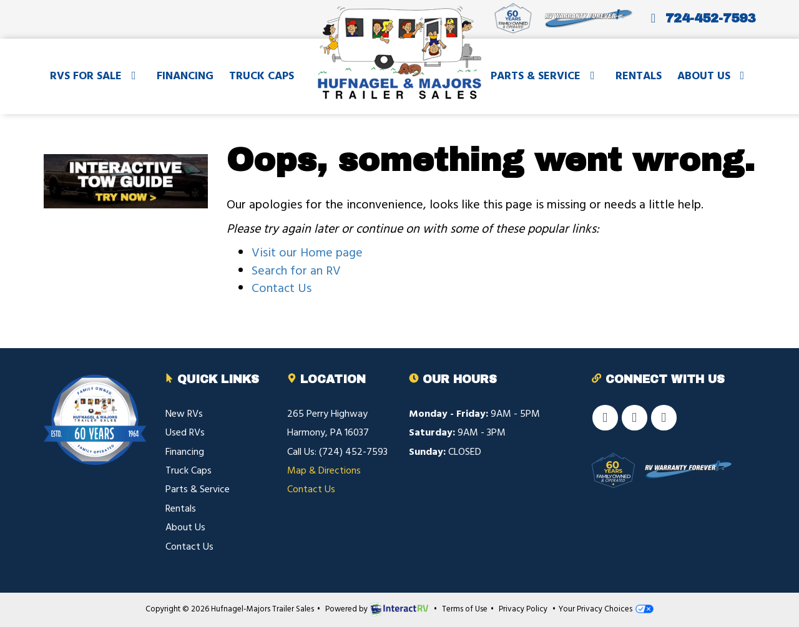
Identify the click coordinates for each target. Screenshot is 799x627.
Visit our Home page (307, 253)
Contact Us (281, 289)
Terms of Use (465, 609)
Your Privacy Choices (606, 609)
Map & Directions (324, 471)
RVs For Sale (95, 76)
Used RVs (185, 433)
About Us (713, 76)
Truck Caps (261, 76)
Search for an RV (296, 271)
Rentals (638, 76)
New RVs (184, 414)
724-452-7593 (700, 18)
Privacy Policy (523, 609)
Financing (185, 76)
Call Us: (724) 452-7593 (337, 452)
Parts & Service (545, 76)
